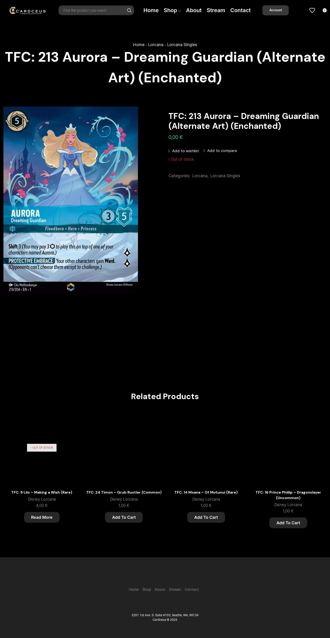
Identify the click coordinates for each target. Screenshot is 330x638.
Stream (216, 10)
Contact (240, 10)
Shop (172, 10)
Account (275, 10)
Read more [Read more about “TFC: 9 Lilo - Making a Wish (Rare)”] (41, 517)
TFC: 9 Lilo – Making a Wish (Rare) (41, 492)
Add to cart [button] (124, 517)
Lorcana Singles (182, 44)
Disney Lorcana (42, 499)
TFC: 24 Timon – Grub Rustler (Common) (124, 492)
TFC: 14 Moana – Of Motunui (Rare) (206, 492)
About (194, 10)
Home (151, 10)
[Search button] (129, 10)
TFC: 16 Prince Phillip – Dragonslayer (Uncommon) (288, 495)
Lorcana (155, 44)
